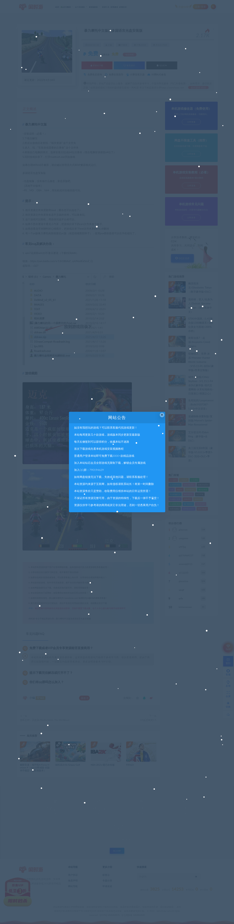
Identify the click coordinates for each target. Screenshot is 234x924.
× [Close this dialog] (162, 415)
